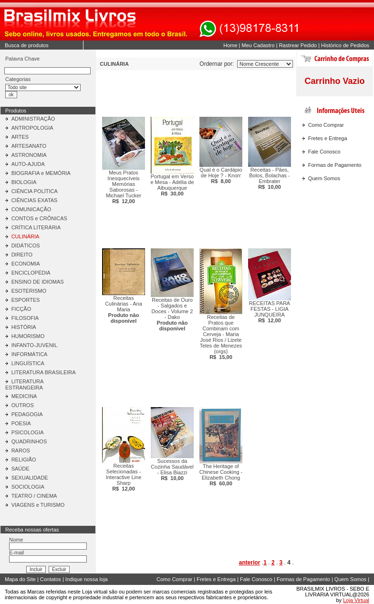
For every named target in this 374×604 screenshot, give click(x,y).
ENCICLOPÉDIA (31, 273)
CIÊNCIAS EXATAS (34, 200)
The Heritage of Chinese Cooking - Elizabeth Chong (221, 474)
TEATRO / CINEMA (34, 496)
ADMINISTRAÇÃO (33, 119)
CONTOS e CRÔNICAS (39, 218)
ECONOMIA (25, 263)
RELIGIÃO (23, 459)
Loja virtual (94, 591)
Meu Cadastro (258, 45)
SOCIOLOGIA (27, 487)
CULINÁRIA (25, 236)
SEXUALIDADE (29, 478)
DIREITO (21, 254)
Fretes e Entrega (327, 138)
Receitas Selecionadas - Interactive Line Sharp (124, 477)
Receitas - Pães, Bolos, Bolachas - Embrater (269, 178)
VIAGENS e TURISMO (38, 505)
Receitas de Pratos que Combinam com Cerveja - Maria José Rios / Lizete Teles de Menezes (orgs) (221, 337)
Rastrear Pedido (298, 45)
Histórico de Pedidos (345, 45)
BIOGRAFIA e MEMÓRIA (41, 173)
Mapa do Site (20, 579)
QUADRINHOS (29, 441)
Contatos (50, 579)
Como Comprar (326, 125)
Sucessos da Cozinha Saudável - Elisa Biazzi (172, 469)
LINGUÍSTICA (27, 363)
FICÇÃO (21, 309)
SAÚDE (20, 468)
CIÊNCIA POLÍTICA (34, 191)
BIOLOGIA (24, 182)
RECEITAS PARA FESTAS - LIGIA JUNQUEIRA (269, 311)
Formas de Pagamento (335, 165)
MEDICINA (24, 396)
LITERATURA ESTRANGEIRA (24, 384)
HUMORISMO (28, 336)
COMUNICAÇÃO (31, 209)
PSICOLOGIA (27, 432)
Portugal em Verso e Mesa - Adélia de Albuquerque (172, 185)
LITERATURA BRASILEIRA (43, 372)
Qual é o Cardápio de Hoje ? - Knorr (220, 175)
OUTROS (22, 405)
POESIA (21, 423)
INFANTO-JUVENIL (34, 345)
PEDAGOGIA (27, 414)
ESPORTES (25, 300)
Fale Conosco (324, 151)
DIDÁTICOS (25, 245)
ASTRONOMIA (29, 155)
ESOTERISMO (28, 291)
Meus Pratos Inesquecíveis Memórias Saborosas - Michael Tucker (123, 187)
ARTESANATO (28, 146)
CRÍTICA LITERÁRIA (36, 227)
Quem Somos (324, 178)
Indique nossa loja (86, 579)
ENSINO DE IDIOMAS (37, 282)
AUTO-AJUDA (28, 164)
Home (230, 45)
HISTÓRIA (23, 327)
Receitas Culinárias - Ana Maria (123, 309)
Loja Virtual (356, 600)
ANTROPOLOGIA (32, 128)
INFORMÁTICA (29, 354)
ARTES (20, 137)
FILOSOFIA (25, 318)
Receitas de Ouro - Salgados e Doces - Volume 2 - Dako (172, 314)
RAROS (20, 450)
